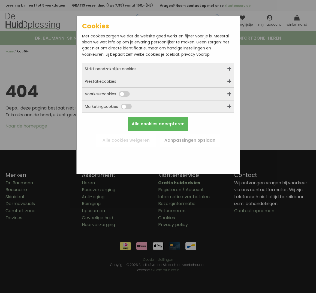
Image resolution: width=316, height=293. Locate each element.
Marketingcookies (108, 106)
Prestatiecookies (100, 81)
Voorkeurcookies (107, 94)
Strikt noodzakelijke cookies (110, 69)
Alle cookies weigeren (126, 140)
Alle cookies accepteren (158, 124)
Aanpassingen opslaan (189, 140)
